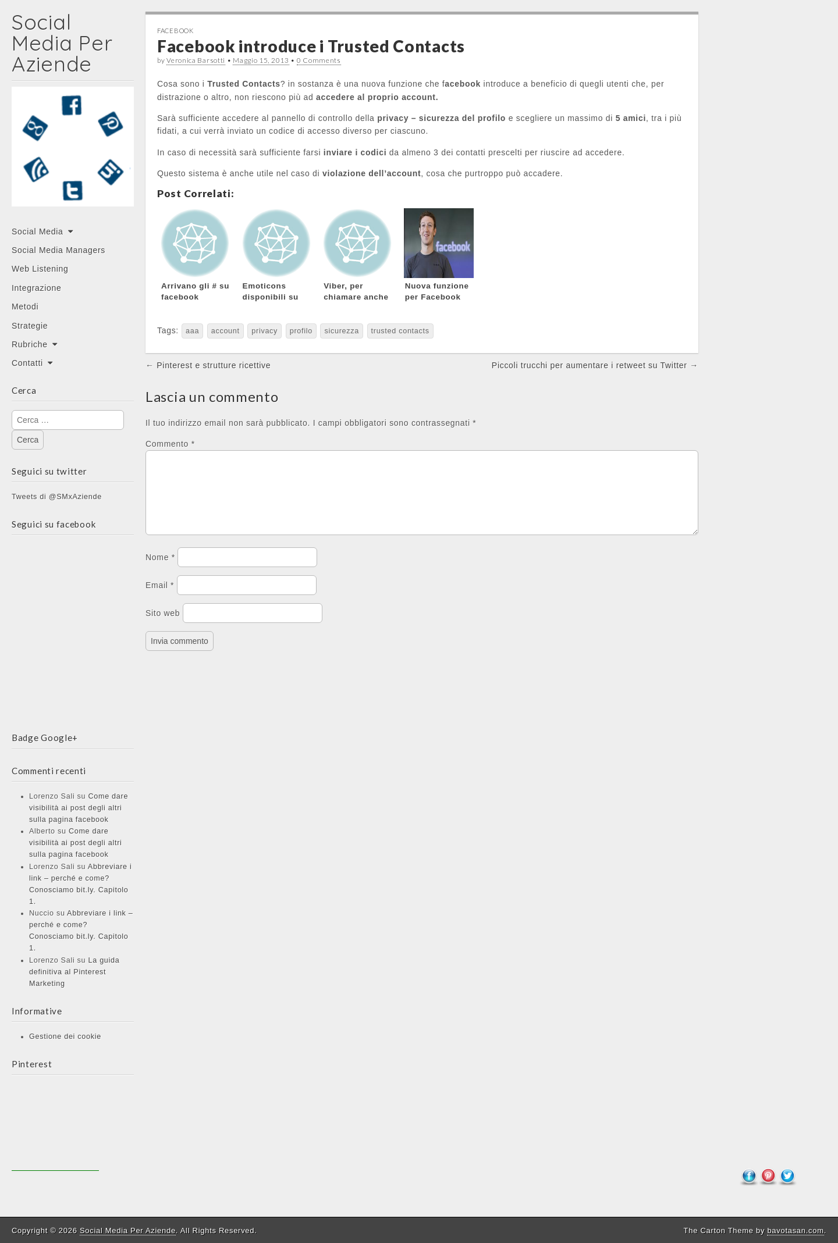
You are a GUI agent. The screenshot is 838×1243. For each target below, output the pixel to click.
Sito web (162, 627)
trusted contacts (400, 331)
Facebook (175, 30)
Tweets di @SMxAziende (57, 497)
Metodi (25, 306)
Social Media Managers (58, 250)
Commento (170, 443)
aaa (192, 331)
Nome (160, 571)
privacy (264, 331)
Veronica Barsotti (195, 60)
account (225, 331)
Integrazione (36, 288)
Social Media (37, 231)
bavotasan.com (795, 1230)
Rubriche (30, 344)
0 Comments (319, 60)
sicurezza (341, 331)
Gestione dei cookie (65, 1036)
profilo (301, 331)
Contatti (27, 363)
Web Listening (40, 268)
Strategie (30, 325)
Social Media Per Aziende (62, 43)
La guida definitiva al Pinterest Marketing (74, 972)
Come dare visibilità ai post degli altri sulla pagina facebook (78, 808)
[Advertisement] (55, 1127)
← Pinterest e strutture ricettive (208, 365)
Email (159, 599)
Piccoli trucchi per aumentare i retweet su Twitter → (595, 365)
